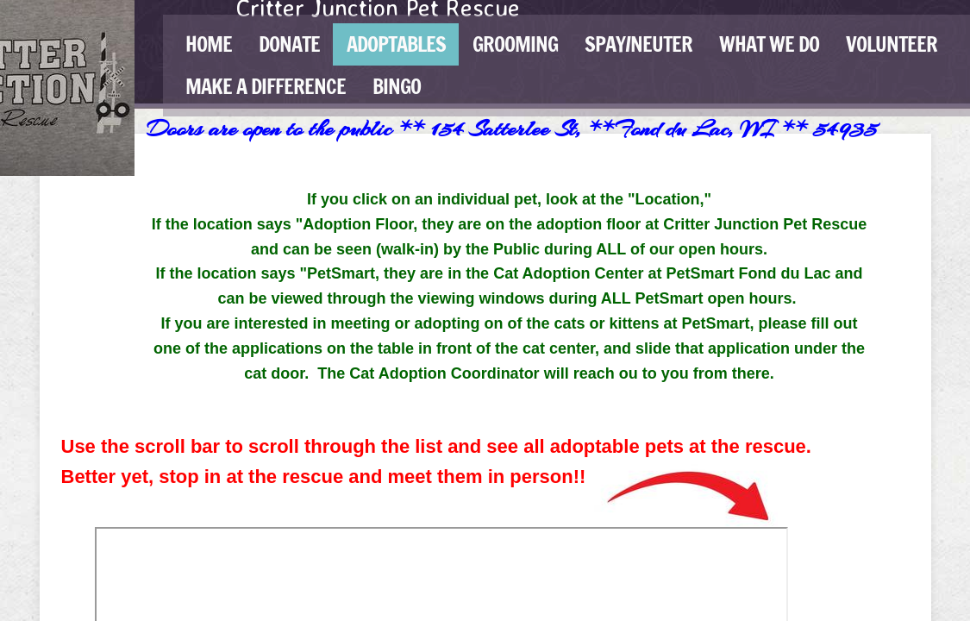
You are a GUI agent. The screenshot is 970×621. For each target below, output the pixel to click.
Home (208, 44)
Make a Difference (265, 86)
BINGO (396, 86)
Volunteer (891, 44)
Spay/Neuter (638, 44)
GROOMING (515, 44)
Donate (289, 44)
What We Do (769, 44)
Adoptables (396, 44)
